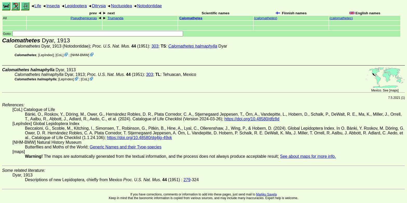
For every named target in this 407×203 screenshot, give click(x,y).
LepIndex (46, 55)
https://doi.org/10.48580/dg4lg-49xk (139, 137)
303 (154, 46)
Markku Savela (266, 194)
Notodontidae (149, 6)
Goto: (93, 34)
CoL (59, 55)
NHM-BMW (79, 55)
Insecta (53, 6)
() (265, 18)
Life (38, 6)
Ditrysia (99, 6)
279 (187, 180)
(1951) (120, 46)
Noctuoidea (121, 6)
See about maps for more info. (308, 156)
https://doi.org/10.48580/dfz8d (251, 119)
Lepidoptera (76, 6)
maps (394, 90)
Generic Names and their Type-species (125, 147)
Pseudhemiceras (84, 18)
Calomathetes (190, 18)
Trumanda (115, 18)
